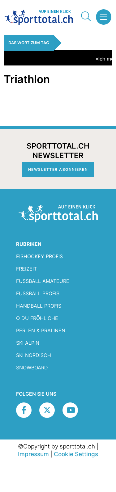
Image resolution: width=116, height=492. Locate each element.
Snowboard (32, 367)
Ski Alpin (27, 343)
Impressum (33, 454)
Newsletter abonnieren (58, 169)
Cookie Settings (76, 454)
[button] (102, 17)
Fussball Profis (37, 293)
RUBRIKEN (28, 244)
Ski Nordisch (33, 355)
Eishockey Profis (39, 256)
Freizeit (26, 269)
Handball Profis (38, 306)
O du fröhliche (37, 318)
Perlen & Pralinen (40, 330)
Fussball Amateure (42, 281)
